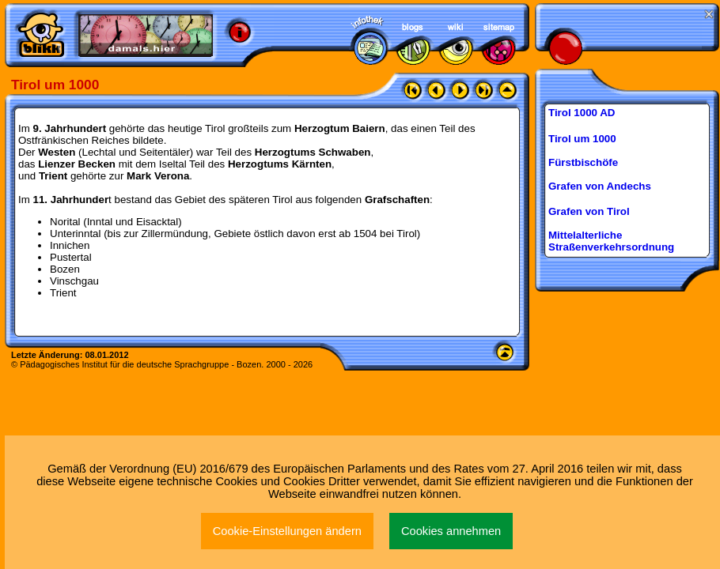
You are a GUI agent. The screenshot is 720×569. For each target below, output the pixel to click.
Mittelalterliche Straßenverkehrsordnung (611, 241)
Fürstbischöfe (583, 162)
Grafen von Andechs (599, 186)
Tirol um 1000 (582, 139)
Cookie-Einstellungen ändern (287, 531)
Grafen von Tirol (589, 211)
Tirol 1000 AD (581, 113)
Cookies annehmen (451, 531)
